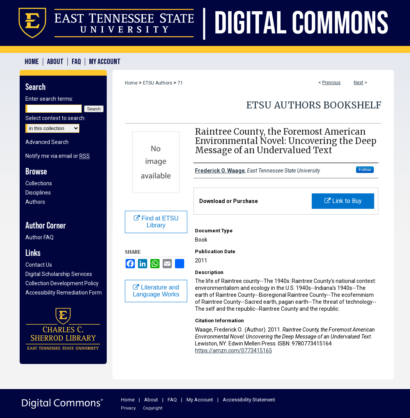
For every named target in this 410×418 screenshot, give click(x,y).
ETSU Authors (157, 83)
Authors (35, 202)
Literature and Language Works (156, 291)
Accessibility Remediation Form (63, 292)
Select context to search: (55, 118)
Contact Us (38, 265)
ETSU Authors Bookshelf (313, 105)
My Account (200, 400)
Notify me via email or (57, 156)
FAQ (172, 400)
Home (131, 83)
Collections (38, 183)
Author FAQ (39, 237)
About (151, 400)
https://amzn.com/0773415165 (233, 350)
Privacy (128, 408)
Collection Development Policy (62, 283)
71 (180, 83)
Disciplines (38, 193)
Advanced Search (47, 142)
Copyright (152, 408)
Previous (331, 82)
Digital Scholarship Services (58, 274)
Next (358, 82)
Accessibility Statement (249, 400)
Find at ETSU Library (156, 221)
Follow (365, 169)
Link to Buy (343, 201)
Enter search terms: (49, 99)
